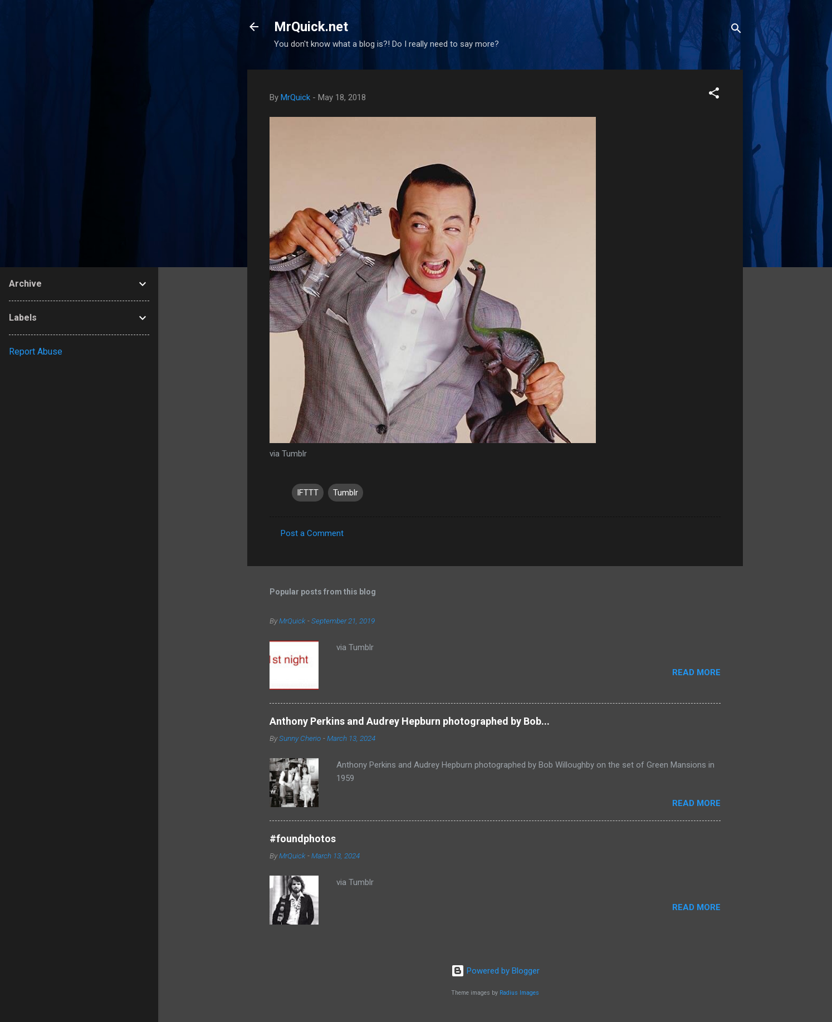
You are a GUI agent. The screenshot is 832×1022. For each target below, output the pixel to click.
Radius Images (519, 992)
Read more (696, 672)
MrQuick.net (311, 27)
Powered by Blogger (495, 971)
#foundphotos (303, 838)
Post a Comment (312, 533)
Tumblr (345, 493)
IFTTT (308, 493)
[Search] (736, 30)
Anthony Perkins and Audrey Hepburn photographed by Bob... (410, 721)
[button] (714, 95)
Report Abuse (35, 351)
